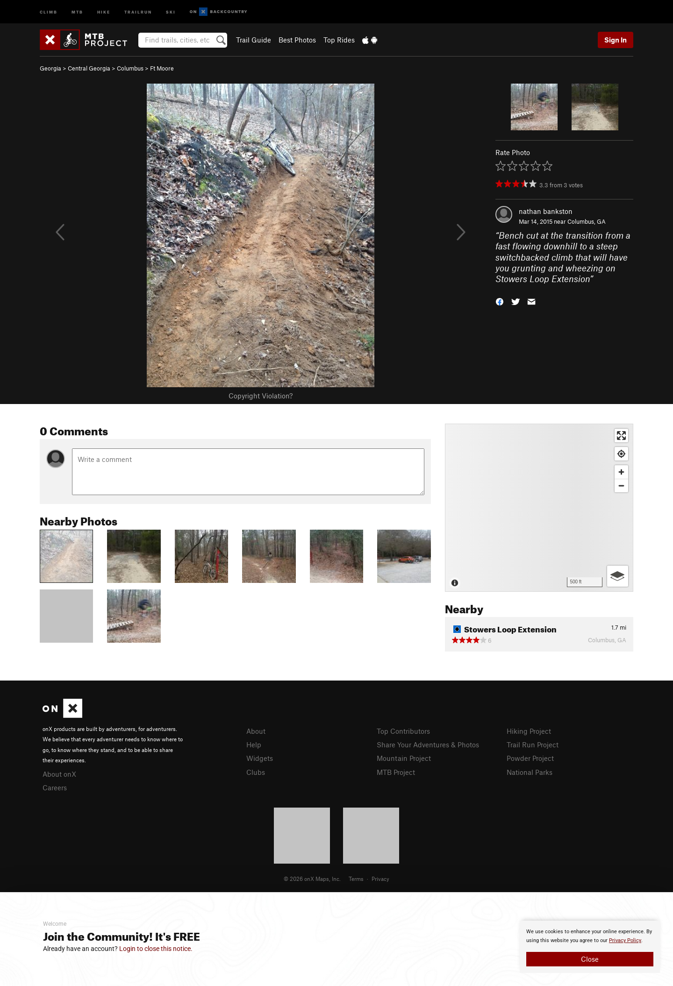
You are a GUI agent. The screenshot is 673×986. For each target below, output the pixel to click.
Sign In (615, 39)
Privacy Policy (625, 940)
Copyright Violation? (261, 395)
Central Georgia (89, 68)
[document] (589, 946)
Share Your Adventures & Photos (428, 744)
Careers (55, 787)
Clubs (255, 772)
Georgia (50, 68)
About (255, 731)
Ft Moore (162, 68)
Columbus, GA (586, 221)
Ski (171, 11)
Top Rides (339, 39)
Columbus (130, 68)
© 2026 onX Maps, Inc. (312, 878)
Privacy (380, 878)
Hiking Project (529, 731)
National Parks (529, 772)
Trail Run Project (532, 744)
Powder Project (530, 758)
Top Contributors (403, 731)
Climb (48, 11)
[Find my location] (621, 454)
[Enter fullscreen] (621, 435)
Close (590, 959)
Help (253, 744)
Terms (356, 878)
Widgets (259, 758)
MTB (77, 11)
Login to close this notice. (156, 948)
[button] (499, 301)
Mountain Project (404, 758)
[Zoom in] (621, 472)
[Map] (539, 507)
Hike (103, 11)
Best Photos (297, 39)
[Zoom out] (621, 485)
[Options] (617, 576)
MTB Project (396, 772)
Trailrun (138, 11)
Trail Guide (253, 39)
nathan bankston (546, 211)
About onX (59, 774)
